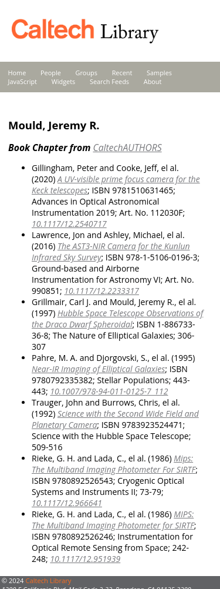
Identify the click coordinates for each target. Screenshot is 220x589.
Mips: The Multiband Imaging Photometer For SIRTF (113, 464)
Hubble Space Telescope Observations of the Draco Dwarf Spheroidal (117, 318)
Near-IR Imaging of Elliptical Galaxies (98, 368)
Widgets (64, 81)
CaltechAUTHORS (127, 147)
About (153, 81)
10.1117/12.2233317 (101, 290)
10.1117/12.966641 (67, 502)
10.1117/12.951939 (85, 558)
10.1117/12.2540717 (69, 223)
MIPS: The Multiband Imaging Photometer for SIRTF (113, 519)
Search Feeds (109, 81)
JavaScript (22, 81)
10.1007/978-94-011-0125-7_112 (109, 391)
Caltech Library (48, 580)
